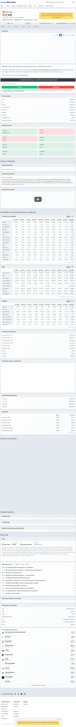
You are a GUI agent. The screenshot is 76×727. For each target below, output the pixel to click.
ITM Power (7, 636)
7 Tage (22, 564)
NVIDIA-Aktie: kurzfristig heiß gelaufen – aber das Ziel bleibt (20, 575)
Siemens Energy (9, 645)
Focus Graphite (9, 676)
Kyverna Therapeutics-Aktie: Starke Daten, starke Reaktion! (20, 588)
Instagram (16, 714)
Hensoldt (7, 681)
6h (13, 564)
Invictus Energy (9, 654)
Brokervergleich (49, 6)
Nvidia (6, 659)
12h (16, 564)
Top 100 (13, 6)
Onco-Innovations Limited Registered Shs (15, 632)
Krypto (30, 6)
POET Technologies (10, 663)
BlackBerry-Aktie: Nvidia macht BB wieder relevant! (18, 578)
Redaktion (16, 704)
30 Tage (26, 564)
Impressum (4, 704)
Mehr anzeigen (21, 184)
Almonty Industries (9, 672)
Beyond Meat (8, 641)
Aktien (7, 6)
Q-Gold (6, 650)
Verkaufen (57, 87)
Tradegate (21, 17)
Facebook (16, 711)
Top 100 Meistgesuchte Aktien (38, 685)
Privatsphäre (4, 714)
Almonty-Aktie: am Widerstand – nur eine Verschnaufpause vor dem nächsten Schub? (26, 580)
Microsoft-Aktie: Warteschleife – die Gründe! (16, 585)
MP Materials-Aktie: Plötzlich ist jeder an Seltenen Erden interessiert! (22, 583)
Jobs (2, 716)
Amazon (7, 667)
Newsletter (4, 718)
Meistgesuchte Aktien (22, 6)
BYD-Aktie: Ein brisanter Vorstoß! (13, 572)
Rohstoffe (41, 6)
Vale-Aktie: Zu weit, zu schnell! (13, 593)
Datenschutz (4, 711)
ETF (35, 6)
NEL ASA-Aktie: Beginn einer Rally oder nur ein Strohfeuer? (19, 567)
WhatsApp (16, 716)
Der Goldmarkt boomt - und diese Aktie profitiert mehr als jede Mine (22, 591)
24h (19, 564)
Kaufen (20, 87)
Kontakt (25, 704)
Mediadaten (4, 707)
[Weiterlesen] (73, 567)
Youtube (16, 707)
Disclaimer (4, 709)
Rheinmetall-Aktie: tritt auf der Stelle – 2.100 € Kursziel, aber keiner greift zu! (24, 570)
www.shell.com (38, 544)
